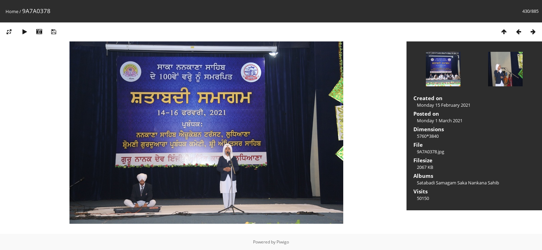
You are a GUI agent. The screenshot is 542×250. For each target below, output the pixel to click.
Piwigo (283, 242)
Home (12, 11)
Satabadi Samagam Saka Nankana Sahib (458, 183)
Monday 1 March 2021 (439, 120)
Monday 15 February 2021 (443, 105)
